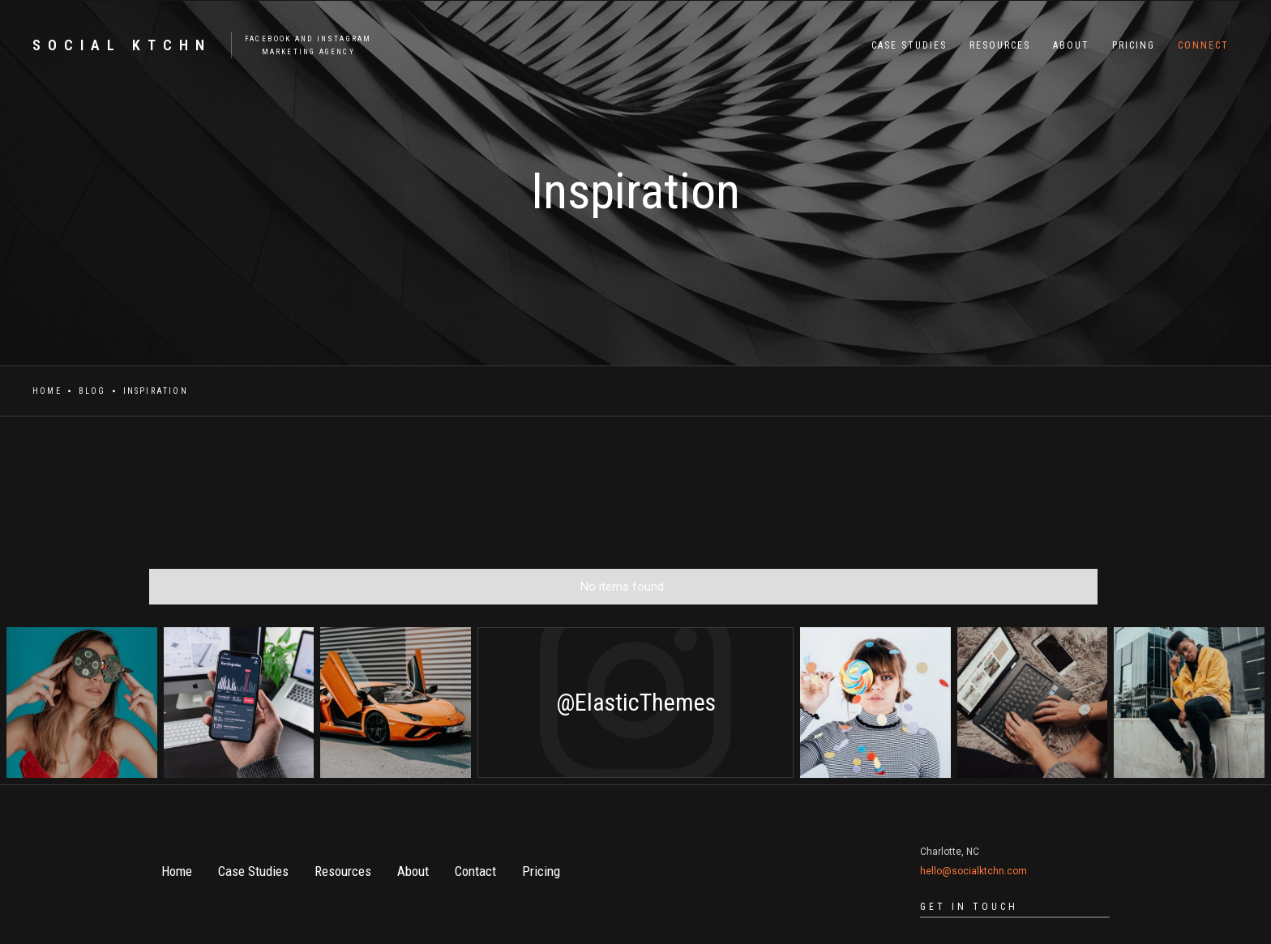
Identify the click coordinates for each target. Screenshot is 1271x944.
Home (47, 391)
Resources (343, 871)
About (413, 871)
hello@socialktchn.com (973, 871)
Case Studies (253, 871)
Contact (475, 871)
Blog (92, 391)
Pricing (541, 871)
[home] (193, 45)
